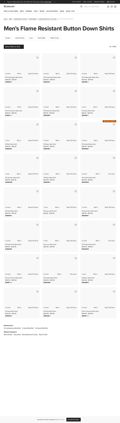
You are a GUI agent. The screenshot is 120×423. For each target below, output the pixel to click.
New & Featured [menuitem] (11, 11)
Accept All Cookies (73, 420)
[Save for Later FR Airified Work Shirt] (114, 157)
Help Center (76, 2)
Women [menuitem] (29, 11)
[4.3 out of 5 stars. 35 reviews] (9, 214)
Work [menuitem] (42, 11)
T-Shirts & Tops (54, 37)
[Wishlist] (112, 6)
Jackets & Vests (19, 37)
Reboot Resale (99, 2)
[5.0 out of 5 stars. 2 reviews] (85, 181)
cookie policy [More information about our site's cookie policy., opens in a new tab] (61, 419)
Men (10, 18)
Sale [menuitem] (62, 11)
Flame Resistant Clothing (47, 18)
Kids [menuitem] (36, 11)
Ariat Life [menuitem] (70, 11)
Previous (5, 2)
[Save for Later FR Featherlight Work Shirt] (37, 56)
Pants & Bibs (41, 37)
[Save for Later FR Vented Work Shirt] (114, 123)
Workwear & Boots (20, 18)
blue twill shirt (8, 333)
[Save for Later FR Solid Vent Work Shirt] (76, 90)
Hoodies (7, 37)
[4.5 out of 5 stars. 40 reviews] (9, 147)
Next (54, 2)
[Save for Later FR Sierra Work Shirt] (114, 90)
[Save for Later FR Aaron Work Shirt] (76, 190)
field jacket (17, 333)
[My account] (108, 6)
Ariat (5, 18)
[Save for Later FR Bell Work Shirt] (37, 123)
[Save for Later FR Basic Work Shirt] (76, 123)
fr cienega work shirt (41, 327)
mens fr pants (43, 333)
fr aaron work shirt (28, 327)
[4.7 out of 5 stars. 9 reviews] (85, 147)
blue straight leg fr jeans (30, 333)
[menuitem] (111, 2)
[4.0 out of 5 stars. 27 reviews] (9, 81)
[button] (115, 6)
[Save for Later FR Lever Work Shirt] (76, 224)
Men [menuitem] (22, 11)
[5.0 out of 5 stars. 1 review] (9, 181)
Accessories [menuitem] (52, 11)
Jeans (31, 37)
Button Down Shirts (65, 18)
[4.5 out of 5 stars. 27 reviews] (47, 114)
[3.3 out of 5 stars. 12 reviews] (9, 114)
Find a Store (87, 2)
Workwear (33, 18)
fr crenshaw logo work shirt (12, 327)
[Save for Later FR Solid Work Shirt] (37, 190)
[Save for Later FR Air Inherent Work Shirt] (37, 90)
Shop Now (48, 2)
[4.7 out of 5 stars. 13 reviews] (85, 281)
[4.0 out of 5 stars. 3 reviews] (85, 114)
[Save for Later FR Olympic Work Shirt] (37, 157)
